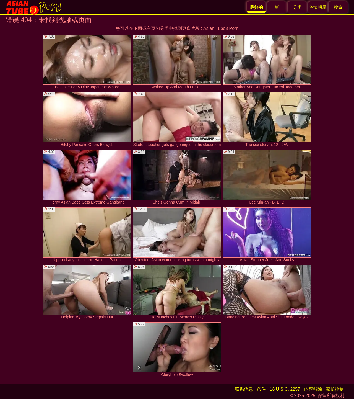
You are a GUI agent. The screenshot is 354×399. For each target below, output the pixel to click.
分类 (297, 7)
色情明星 (318, 7)
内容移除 (313, 389)
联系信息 (244, 389)
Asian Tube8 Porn (220, 28)
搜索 (338, 7)
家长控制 (335, 389)
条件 (261, 389)
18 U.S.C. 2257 (285, 389)
